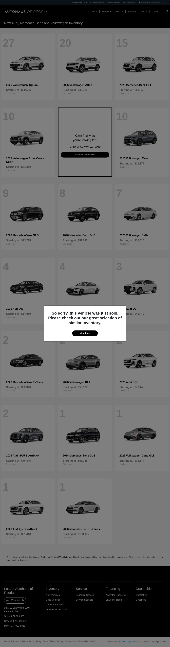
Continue (85, 333)
